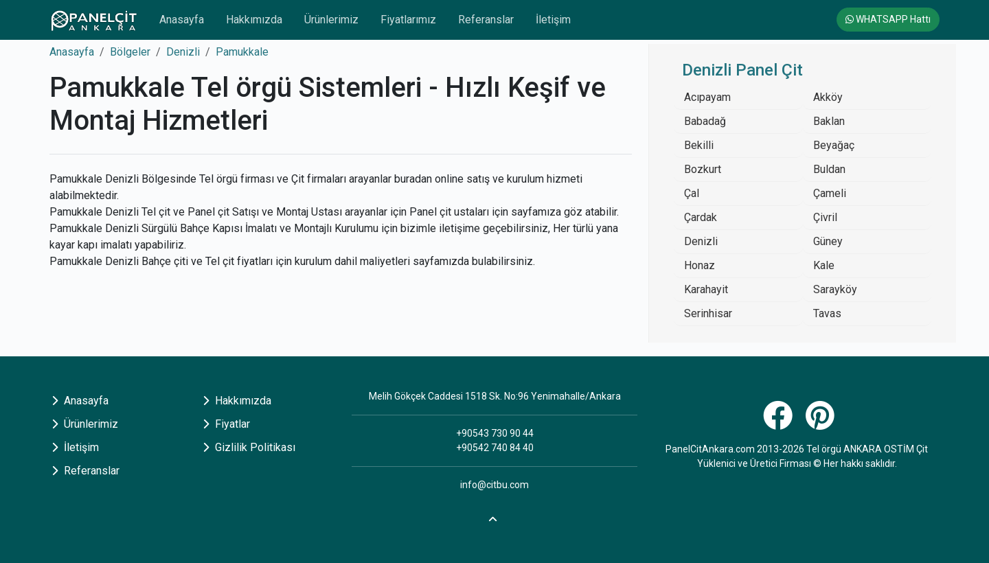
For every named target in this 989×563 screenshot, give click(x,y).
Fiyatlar (226, 423)
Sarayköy (835, 289)
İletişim (553, 19)
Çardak (700, 217)
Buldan (829, 169)
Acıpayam (707, 97)
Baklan (829, 121)
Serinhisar (708, 313)
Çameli (829, 193)
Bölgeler (130, 51)
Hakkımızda (254, 19)
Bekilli (699, 145)
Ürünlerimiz (331, 19)
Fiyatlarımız (408, 19)
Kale (823, 265)
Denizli (183, 51)
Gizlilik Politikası (249, 447)
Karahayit (706, 289)
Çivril (825, 217)
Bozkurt (702, 169)
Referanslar (486, 19)
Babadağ (705, 121)
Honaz (699, 265)
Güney (828, 241)
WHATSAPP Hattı (888, 19)
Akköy (828, 97)
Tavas (827, 313)
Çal (691, 193)
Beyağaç (833, 145)
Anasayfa (181, 19)
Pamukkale (242, 51)
